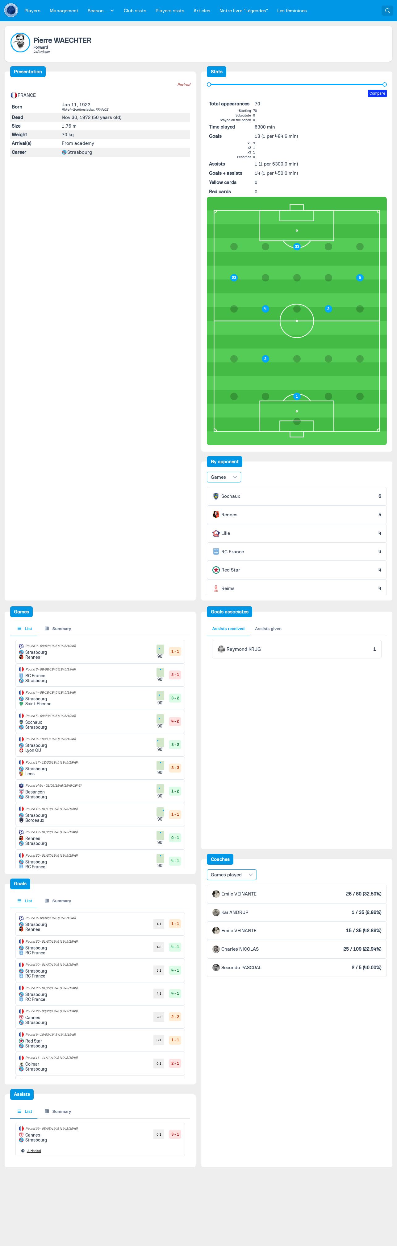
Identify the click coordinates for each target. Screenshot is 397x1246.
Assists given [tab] (268, 628)
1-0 (159, 947)
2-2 (159, 1017)
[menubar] (165, 11)
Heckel (34, 1151)
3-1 (159, 970)
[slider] (209, 84)
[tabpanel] (100, 1063)
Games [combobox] (218, 477)
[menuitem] (32, 11)
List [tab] (25, 628)
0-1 (159, 1040)
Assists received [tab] (228, 628)
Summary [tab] (58, 628)
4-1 (159, 993)
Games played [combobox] (226, 875)
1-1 (159, 924)
